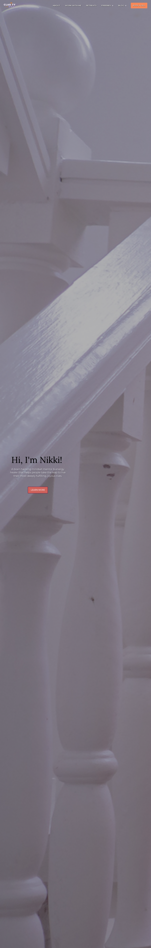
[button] (107, 5)
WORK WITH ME (73, 5)
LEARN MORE (38, 490)
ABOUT (56, 5)
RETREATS (91, 5)
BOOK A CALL (139, 5)
